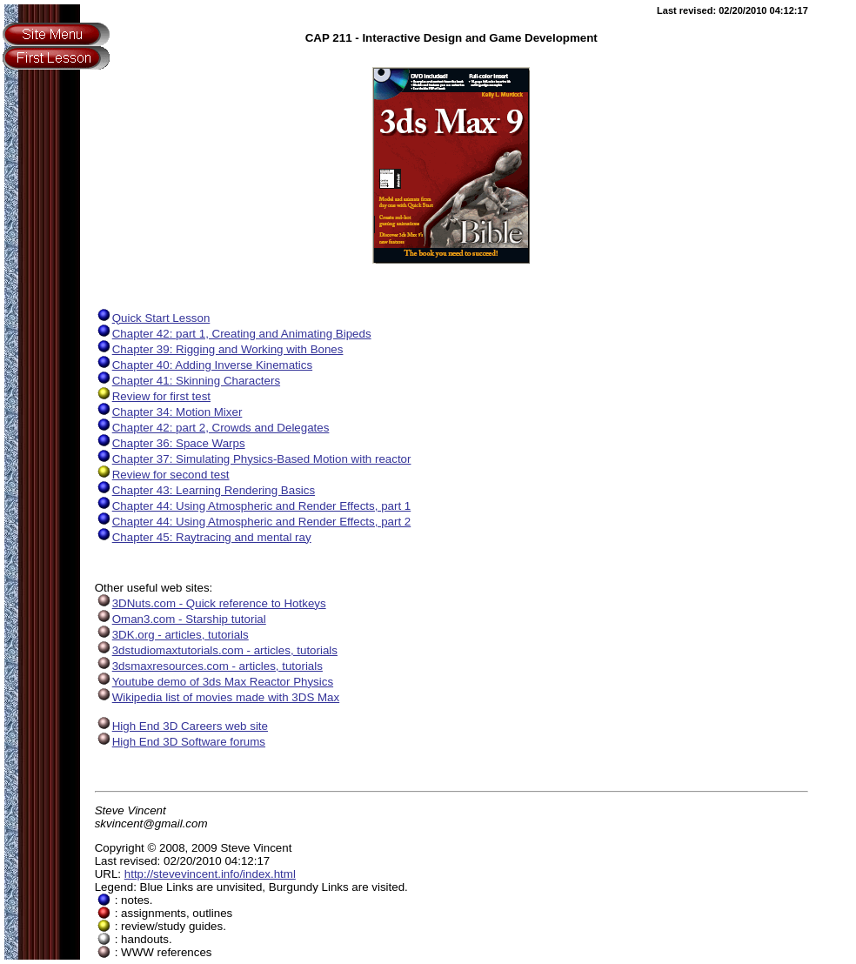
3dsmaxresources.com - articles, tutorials (209, 666)
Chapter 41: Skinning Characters (187, 380)
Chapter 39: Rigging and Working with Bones (219, 349)
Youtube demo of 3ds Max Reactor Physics (214, 681)
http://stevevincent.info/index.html (210, 873)
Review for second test (162, 474)
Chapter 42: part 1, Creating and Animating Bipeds (233, 333)
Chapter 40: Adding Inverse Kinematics (203, 365)
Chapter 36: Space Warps (170, 443)
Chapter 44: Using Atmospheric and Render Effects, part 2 (253, 521)
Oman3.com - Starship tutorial (180, 619)
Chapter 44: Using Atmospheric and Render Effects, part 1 (253, 505)
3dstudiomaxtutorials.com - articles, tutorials (216, 650)
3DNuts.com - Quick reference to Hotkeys (210, 603)
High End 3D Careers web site (181, 726)
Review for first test (153, 396)
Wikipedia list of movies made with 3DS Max (217, 697)
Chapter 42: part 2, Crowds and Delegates (212, 427)
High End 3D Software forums (180, 741)
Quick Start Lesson (153, 318)
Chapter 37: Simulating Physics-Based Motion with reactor (253, 458)
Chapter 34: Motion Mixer (169, 411)
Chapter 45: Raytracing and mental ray (203, 537)
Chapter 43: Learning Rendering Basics (205, 490)
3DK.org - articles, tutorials (172, 634)
